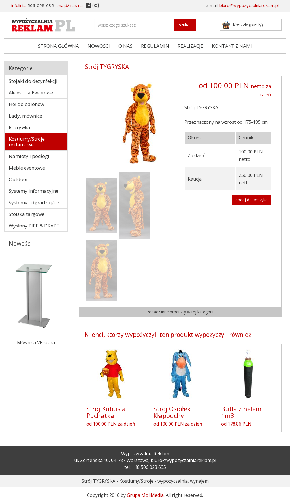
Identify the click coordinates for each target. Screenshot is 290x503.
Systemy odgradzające (34, 202)
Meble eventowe (27, 167)
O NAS (125, 46)
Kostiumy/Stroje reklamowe (27, 142)
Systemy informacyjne (33, 191)
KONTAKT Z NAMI (232, 46)
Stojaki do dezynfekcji (33, 81)
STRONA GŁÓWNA (58, 46)
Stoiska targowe (26, 214)
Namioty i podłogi (29, 156)
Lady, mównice (25, 115)
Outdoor (18, 179)
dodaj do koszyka (251, 199)
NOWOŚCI (99, 46)
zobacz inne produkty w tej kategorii (180, 312)
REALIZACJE (190, 46)
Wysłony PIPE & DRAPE (34, 225)
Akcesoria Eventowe (31, 92)
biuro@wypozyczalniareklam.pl (249, 5)
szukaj (185, 24)
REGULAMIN (155, 46)
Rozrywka (19, 127)
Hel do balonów (26, 104)
